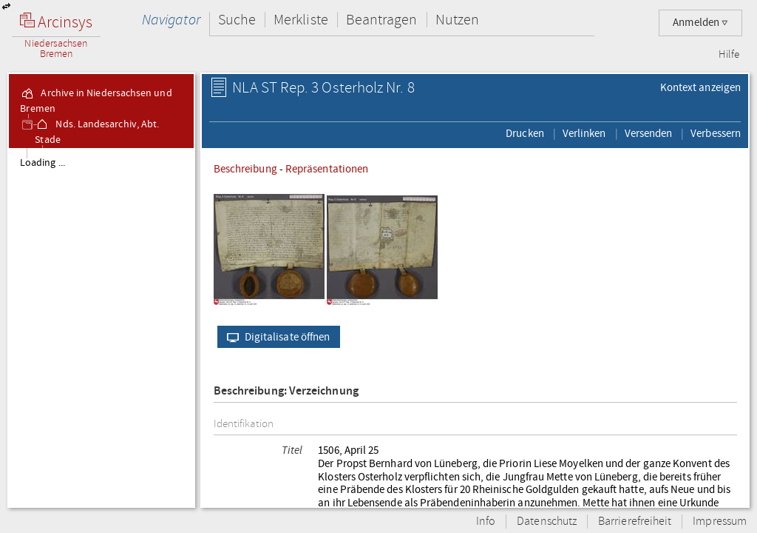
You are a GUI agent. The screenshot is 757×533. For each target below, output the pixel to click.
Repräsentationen (326, 168)
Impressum (720, 521)
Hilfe (729, 54)
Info (485, 521)
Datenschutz (547, 521)
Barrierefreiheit (634, 521)
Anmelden (700, 23)
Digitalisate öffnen (275, 337)
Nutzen (457, 19)
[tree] (101, 327)
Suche (237, 19)
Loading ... (42, 163)
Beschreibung (245, 168)
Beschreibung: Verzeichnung (286, 391)
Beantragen (382, 19)
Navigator (171, 19)
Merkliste (301, 19)
